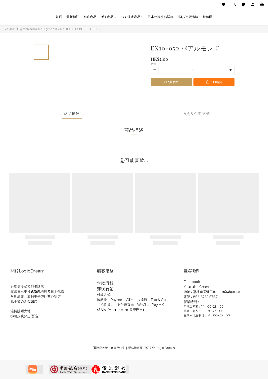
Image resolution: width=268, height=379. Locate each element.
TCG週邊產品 (132, 17)
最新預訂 (72, 17)
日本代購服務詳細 (161, 17)
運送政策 (105, 289)
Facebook (192, 282)
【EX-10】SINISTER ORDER (82, 29)
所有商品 (109, 17)
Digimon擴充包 (52, 29)
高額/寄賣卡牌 (188, 17)
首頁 (59, 17)
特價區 (208, 17)
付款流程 (105, 282)
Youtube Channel (199, 287)
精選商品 (90, 17)
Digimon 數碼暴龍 (28, 29)
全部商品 (9, 29)
